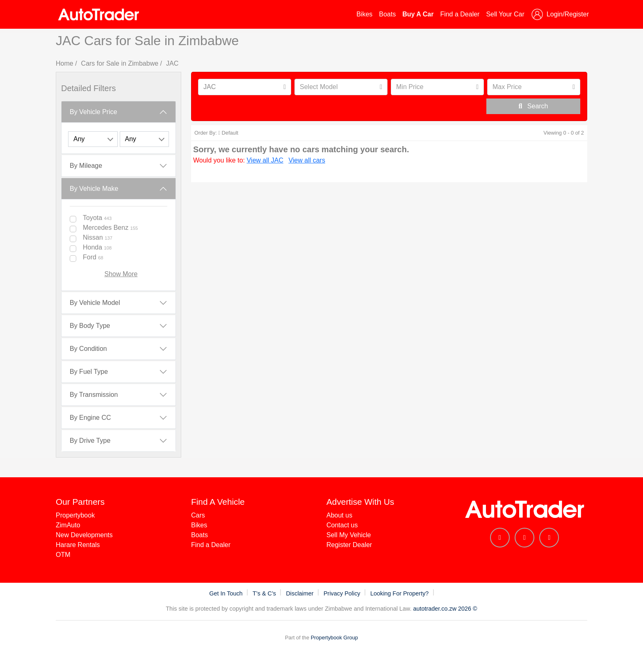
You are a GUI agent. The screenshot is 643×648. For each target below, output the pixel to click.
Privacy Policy (343, 593)
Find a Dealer (459, 14)
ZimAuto (68, 525)
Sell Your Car (505, 14)
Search (533, 106)
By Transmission (94, 394)
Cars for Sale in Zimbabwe (120, 63)
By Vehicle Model (95, 302)
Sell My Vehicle (348, 534)
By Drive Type (90, 440)
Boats (387, 14)
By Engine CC (90, 417)
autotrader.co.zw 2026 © (445, 608)
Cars (198, 515)
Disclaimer (300, 593)
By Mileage (86, 165)
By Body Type (90, 325)
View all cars (306, 160)
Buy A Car (417, 14)
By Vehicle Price (93, 111)
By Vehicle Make (94, 188)
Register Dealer (349, 544)
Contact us (342, 525)
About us (339, 515)
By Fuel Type (89, 371)
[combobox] (244, 87)
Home (64, 63)
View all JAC (264, 160)
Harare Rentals (78, 544)
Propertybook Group (334, 637)
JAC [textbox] (209, 86)
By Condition (88, 348)
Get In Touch (226, 593)
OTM (63, 554)
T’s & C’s (265, 593)
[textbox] (335, 87)
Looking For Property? (400, 593)
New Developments (84, 534)
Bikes (364, 14)
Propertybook (75, 515)
